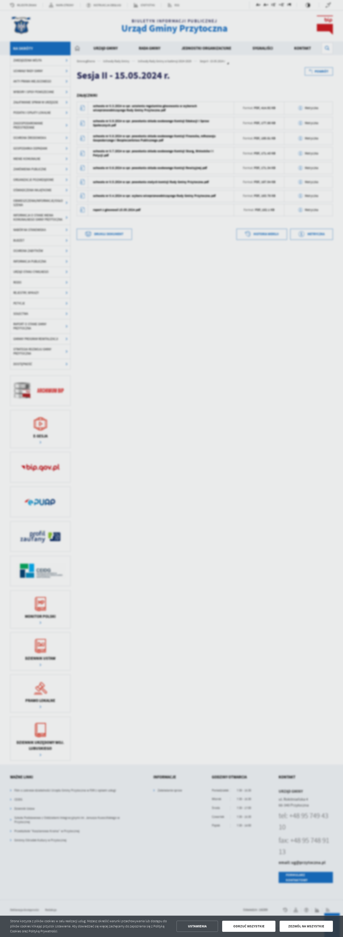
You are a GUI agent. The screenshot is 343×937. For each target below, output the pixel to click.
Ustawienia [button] (197, 926)
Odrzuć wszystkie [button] (249, 926)
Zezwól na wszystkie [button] (306, 926)
